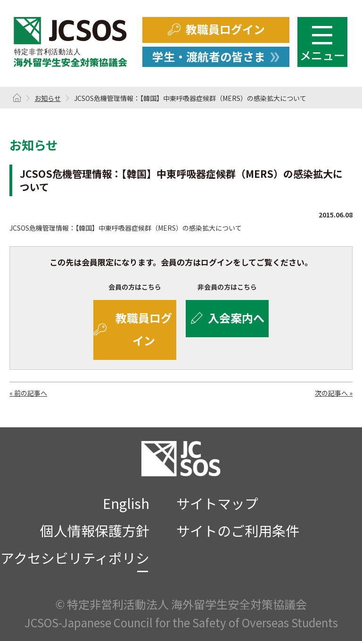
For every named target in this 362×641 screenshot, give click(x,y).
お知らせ (47, 98)
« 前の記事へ (28, 393)
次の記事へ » (334, 393)
